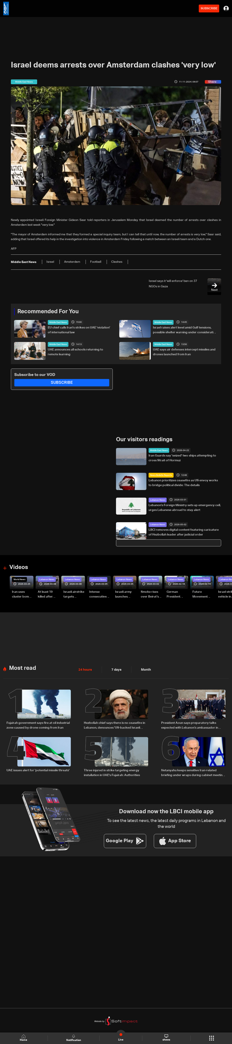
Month (144, 669)
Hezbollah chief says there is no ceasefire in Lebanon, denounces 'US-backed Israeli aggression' (114, 725)
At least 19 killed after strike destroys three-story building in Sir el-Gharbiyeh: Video (47, 594)
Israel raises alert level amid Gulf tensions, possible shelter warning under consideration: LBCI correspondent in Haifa (185, 330)
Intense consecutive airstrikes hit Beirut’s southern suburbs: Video (98, 594)
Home (24, 1038)
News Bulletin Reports (161, 475)
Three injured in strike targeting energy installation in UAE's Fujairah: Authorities (112, 772)
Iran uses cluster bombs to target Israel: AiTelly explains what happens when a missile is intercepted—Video (22, 594)
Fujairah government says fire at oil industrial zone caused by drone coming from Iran (38, 725)
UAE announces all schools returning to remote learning (75, 352)
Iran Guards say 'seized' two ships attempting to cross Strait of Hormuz (182, 458)
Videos (18, 567)
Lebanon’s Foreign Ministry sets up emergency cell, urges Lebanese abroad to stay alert (185, 507)
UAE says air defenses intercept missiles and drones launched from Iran (184, 352)
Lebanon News (157, 500)
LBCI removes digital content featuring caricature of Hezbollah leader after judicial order (184, 532)
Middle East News (58, 322)
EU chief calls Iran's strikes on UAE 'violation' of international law (79, 330)
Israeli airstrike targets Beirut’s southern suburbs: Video (73, 594)
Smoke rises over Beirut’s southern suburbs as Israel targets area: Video (150, 594)
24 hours (84, 669)
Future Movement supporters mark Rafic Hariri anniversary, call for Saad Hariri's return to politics (202, 594)
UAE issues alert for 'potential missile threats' (38, 769)
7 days (115, 669)
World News (19, 579)
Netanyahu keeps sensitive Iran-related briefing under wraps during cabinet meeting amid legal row (192, 772)
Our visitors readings (144, 440)
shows (166, 1037)
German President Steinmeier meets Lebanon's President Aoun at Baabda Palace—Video (177, 594)
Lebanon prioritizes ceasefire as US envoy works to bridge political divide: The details (183, 483)
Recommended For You (48, 312)
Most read (22, 668)
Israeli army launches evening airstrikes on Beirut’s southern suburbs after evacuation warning (124, 594)
